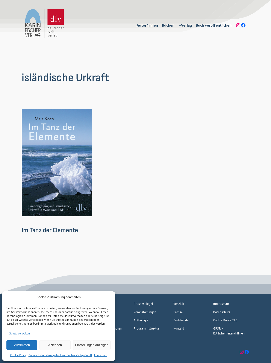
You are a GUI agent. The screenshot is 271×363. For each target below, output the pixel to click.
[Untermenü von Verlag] (180, 25)
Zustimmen (22, 345)
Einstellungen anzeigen (91, 345)
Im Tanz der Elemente (50, 230)
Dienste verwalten (19, 333)
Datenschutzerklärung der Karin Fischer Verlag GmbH (60, 355)
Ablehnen (55, 345)
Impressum (100, 355)
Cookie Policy (18, 355)
